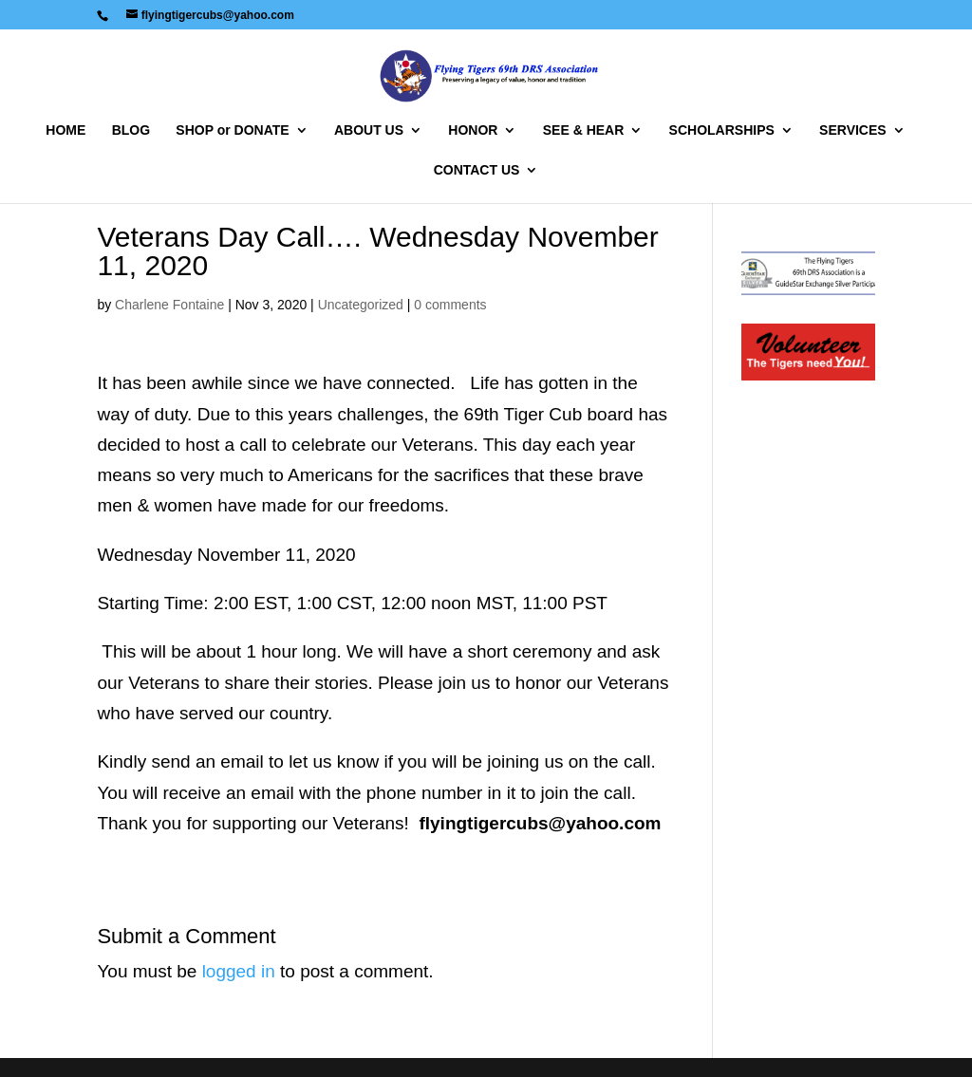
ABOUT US (368, 130)
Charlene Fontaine (169, 304)
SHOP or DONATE (232, 130)
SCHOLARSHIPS (722, 130)
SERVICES (853, 130)
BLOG (131, 130)
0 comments (450, 304)
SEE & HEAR (584, 130)
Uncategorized (360, 304)
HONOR (472, 130)
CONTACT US (477, 170)
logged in (238, 971)
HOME (65, 130)
